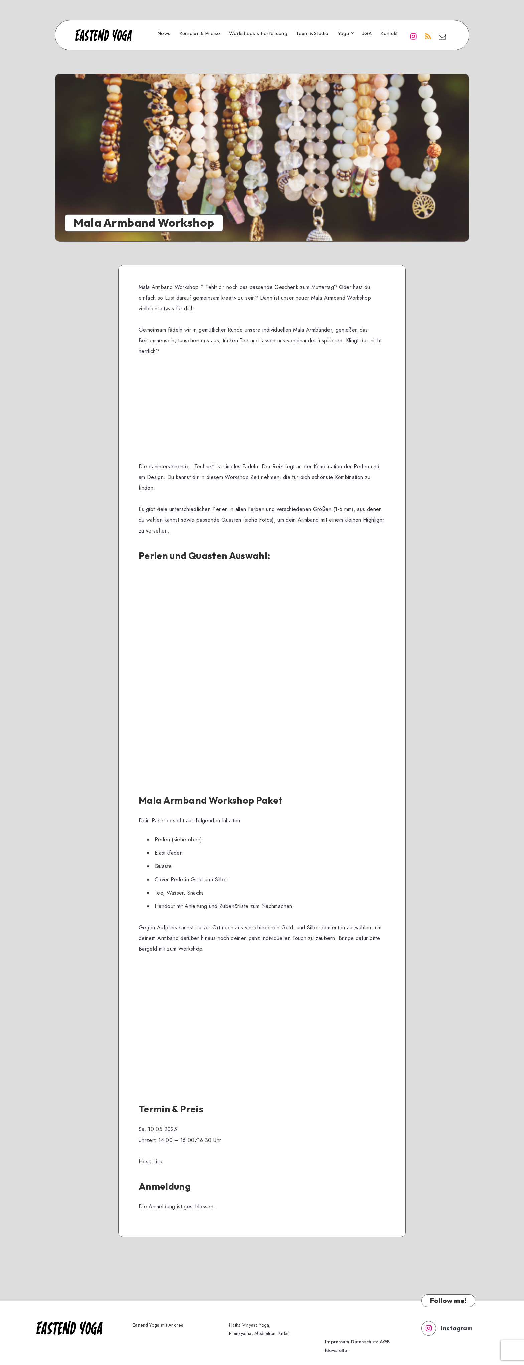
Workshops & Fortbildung (258, 33)
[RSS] (428, 36)
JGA (367, 33)
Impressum (337, 1341)
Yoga (343, 33)
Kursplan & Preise (199, 33)
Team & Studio (312, 33)
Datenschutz (364, 1341)
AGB (385, 1341)
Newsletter (337, 1350)
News (163, 33)
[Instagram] (413, 36)
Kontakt (389, 33)
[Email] (442, 36)
